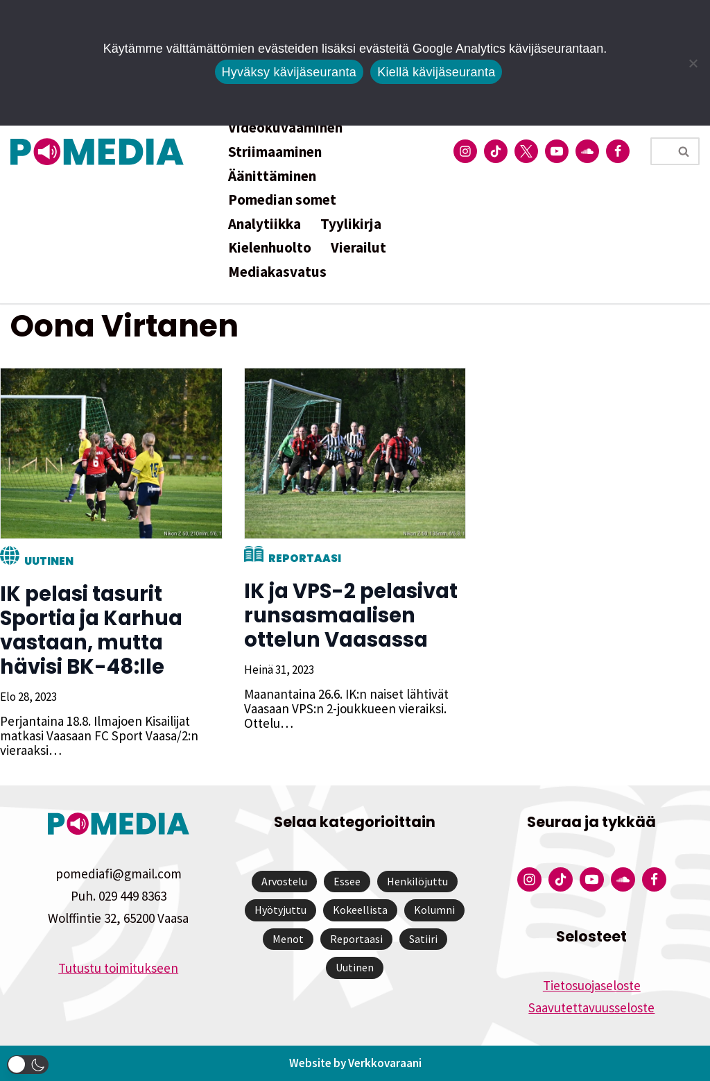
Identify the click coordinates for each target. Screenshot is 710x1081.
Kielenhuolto (269, 247)
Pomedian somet (282, 199)
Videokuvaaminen (285, 127)
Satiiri (423, 939)
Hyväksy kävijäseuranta (289, 72)
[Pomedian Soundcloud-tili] (587, 151)
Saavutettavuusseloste (591, 1007)
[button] (28, 1064)
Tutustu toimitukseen (118, 968)
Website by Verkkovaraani (355, 1063)
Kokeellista (360, 910)
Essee (347, 881)
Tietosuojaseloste (592, 985)
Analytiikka (264, 223)
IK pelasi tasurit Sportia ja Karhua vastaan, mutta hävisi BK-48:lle (91, 630)
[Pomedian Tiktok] (496, 151)
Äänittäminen (272, 176)
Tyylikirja (350, 223)
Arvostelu (284, 881)
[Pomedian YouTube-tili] (557, 151)
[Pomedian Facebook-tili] (618, 151)
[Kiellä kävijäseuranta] (693, 63)
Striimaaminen (275, 151)
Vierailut (358, 247)
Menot (288, 939)
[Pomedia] (100, 151)
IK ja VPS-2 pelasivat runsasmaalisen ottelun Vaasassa (350, 615)
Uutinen (48, 561)
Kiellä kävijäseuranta (436, 72)
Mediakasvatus (277, 271)
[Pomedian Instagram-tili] (465, 151)
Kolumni (434, 910)
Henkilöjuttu (417, 881)
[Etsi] (659, 151)
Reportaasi (304, 558)
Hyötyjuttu (280, 910)
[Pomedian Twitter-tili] (526, 151)
